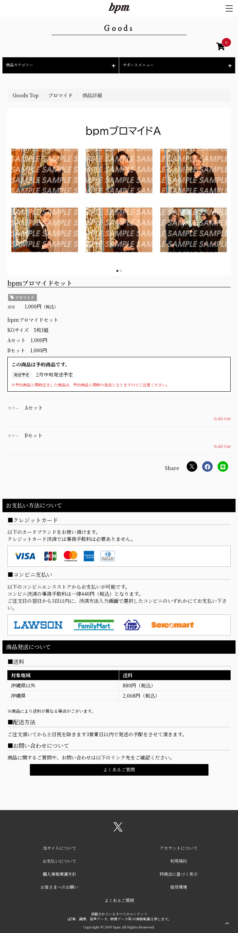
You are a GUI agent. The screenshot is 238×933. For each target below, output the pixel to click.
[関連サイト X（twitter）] (118, 829)
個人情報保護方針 (59, 874)
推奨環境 (178, 887)
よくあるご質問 (119, 769)
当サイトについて (59, 848)
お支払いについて (59, 861)
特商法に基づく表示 (179, 874)
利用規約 (178, 861)
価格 (11, 306)
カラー (13, 408)
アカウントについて (179, 848)
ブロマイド (22, 297)
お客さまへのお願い (59, 887)
